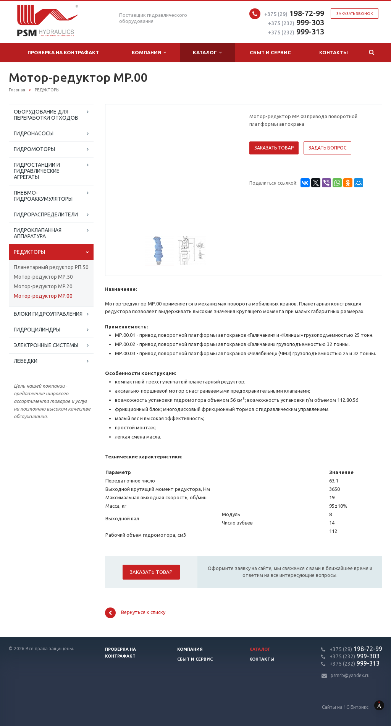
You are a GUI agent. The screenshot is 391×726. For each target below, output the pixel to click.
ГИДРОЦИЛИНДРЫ (37, 329)
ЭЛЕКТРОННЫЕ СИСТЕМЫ (46, 345)
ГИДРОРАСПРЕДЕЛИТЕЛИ (46, 214)
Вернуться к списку (135, 612)
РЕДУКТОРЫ (29, 252)
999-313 (296, 31)
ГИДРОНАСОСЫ (33, 133)
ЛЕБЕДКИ (25, 361)
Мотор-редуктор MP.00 (43, 296)
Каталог (207, 52)
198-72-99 (294, 13)
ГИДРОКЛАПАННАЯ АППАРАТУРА (37, 233)
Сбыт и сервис (270, 52)
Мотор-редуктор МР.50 (43, 277)
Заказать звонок (354, 13)
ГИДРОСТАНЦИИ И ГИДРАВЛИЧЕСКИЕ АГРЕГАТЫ (37, 171)
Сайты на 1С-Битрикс (356, 707)
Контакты (333, 52)
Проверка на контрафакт (63, 52)
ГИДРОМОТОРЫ (34, 149)
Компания (149, 52)
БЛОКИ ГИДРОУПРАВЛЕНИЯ (48, 314)
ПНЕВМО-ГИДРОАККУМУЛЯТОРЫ (43, 196)
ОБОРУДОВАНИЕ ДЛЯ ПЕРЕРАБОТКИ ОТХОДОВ (46, 115)
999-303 (296, 22)
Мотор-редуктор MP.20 (43, 286)
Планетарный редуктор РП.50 (51, 267)
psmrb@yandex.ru (350, 675)
